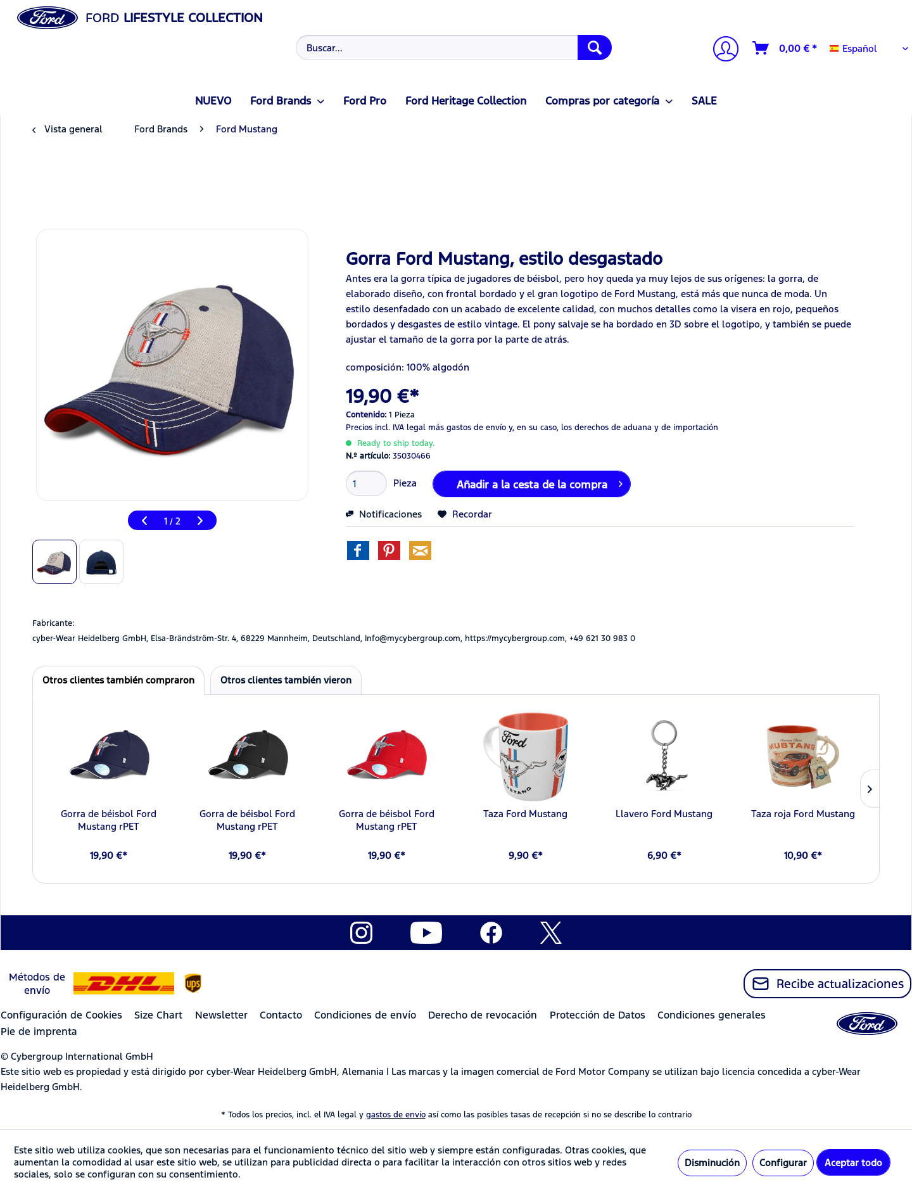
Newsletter (221, 1015)
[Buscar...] (454, 47)
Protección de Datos (597, 1015)
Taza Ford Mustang (525, 814)
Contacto (281, 1015)
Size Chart (158, 1015)
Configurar (783, 1163)
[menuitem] (452, 47)
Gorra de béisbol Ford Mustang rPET (108, 820)
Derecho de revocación (482, 1015)
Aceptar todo (853, 1163)
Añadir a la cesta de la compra (540, 483)
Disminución (712, 1163)
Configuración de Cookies (61, 1015)
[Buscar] (595, 47)
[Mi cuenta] (720, 50)
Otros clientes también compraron (118, 680)
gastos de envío (396, 1115)
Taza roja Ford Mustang (803, 814)
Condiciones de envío (365, 1015)
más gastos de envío (467, 427)
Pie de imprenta (39, 1031)
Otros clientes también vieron (286, 680)
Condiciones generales (711, 1015)
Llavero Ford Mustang (664, 814)
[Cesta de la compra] (785, 48)
